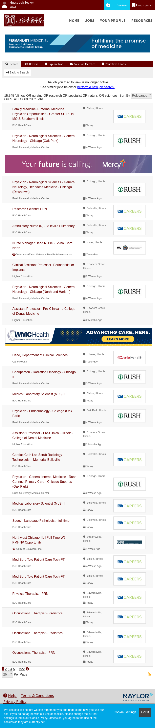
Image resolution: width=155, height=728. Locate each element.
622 (22, 669)
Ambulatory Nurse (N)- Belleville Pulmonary (43, 226)
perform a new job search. (96, 87)
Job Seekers (117, 4)
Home (74, 20)
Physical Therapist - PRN (30, 593)
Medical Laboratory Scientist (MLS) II (38, 394)
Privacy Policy (14, 701)
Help (10, 695)
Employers (141, 4)
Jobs (89, 20)
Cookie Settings (125, 712)
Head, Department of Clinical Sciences (40, 355)
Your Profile (113, 20)
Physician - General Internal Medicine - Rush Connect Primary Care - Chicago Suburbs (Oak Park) (44, 481)
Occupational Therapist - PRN (33, 652)
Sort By (124, 95)
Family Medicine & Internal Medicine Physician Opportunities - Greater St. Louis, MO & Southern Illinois (43, 113)
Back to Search (17, 72)
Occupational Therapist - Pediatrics (37, 613)
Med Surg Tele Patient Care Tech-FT (38, 559)
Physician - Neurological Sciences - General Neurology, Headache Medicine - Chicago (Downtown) (43, 187)
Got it (145, 712)
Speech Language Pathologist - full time (40, 520)
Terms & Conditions (37, 695)
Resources (142, 20)
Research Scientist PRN (29, 209)
